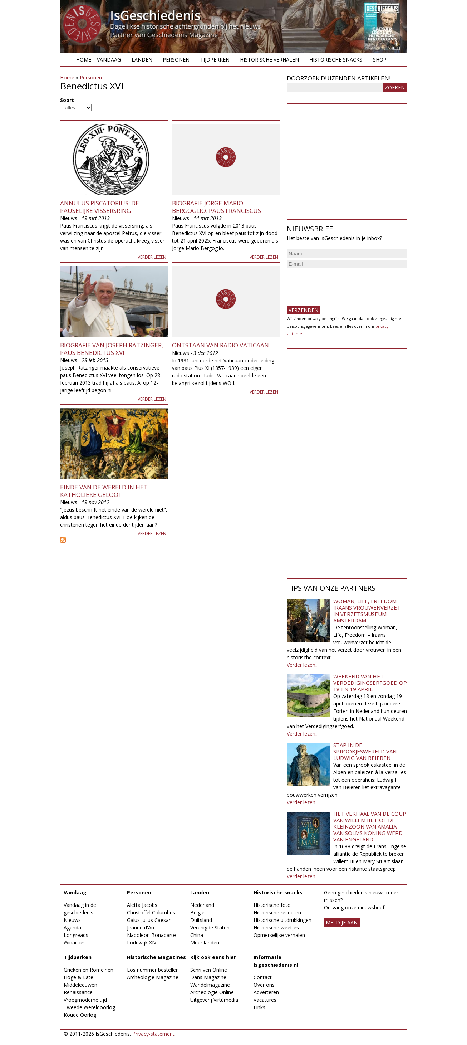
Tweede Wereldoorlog (89, 1007)
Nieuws (72, 920)
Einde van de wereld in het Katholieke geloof (104, 490)
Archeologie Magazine (152, 977)
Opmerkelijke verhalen (279, 935)
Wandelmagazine (210, 984)
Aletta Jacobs (142, 905)
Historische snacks (335, 59)
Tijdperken (215, 59)
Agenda (72, 927)
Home (83, 59)
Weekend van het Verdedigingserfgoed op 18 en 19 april (370, 683)
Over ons (264, 984)
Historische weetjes (276, 927)
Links (259, 1007)
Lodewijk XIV (141, 942)
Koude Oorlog (80, 1014)
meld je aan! (342, 922)
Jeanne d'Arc (141, 927)
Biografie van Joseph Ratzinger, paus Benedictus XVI (111, 348)
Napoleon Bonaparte (151, 935)
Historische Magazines (156, 957)
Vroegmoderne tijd (85, 999)
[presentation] (341, 284)
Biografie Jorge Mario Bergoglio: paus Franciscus (216, 206)
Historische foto (272, 905)
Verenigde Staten (210, 927)
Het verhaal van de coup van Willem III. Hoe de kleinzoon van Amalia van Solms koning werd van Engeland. (369, 826)
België (197, 912)
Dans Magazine (208, 977)
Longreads (76, 935)
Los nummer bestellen (153, 969)
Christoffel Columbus (151, 912)
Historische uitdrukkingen (282, 920)
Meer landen (204, 942)
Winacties (75, 942)
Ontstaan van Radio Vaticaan (220, 345)
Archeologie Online (212, 992)
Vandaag (109, 59)
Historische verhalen (269, 59)
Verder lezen (152, 257)
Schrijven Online (208, 969)
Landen (142, 59)
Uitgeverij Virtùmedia (214, 999)
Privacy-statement (153, 1033)
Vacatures (265, 999)
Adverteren (266, 992)
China (196, 935)
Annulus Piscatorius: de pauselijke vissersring (99, 206)
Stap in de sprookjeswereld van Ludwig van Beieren (365, 751)
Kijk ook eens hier (213, 957)
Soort (67, 100)
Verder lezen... (303, 664)
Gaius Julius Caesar (149, 920)
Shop (380, 59)
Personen (176, 59)
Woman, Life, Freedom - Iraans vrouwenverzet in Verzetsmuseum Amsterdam (366, 610)
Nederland (202, 905)
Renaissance (78, 992)
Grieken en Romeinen (88, 969)
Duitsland (201, 920)
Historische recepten (277, 912)
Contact (263, 977)
